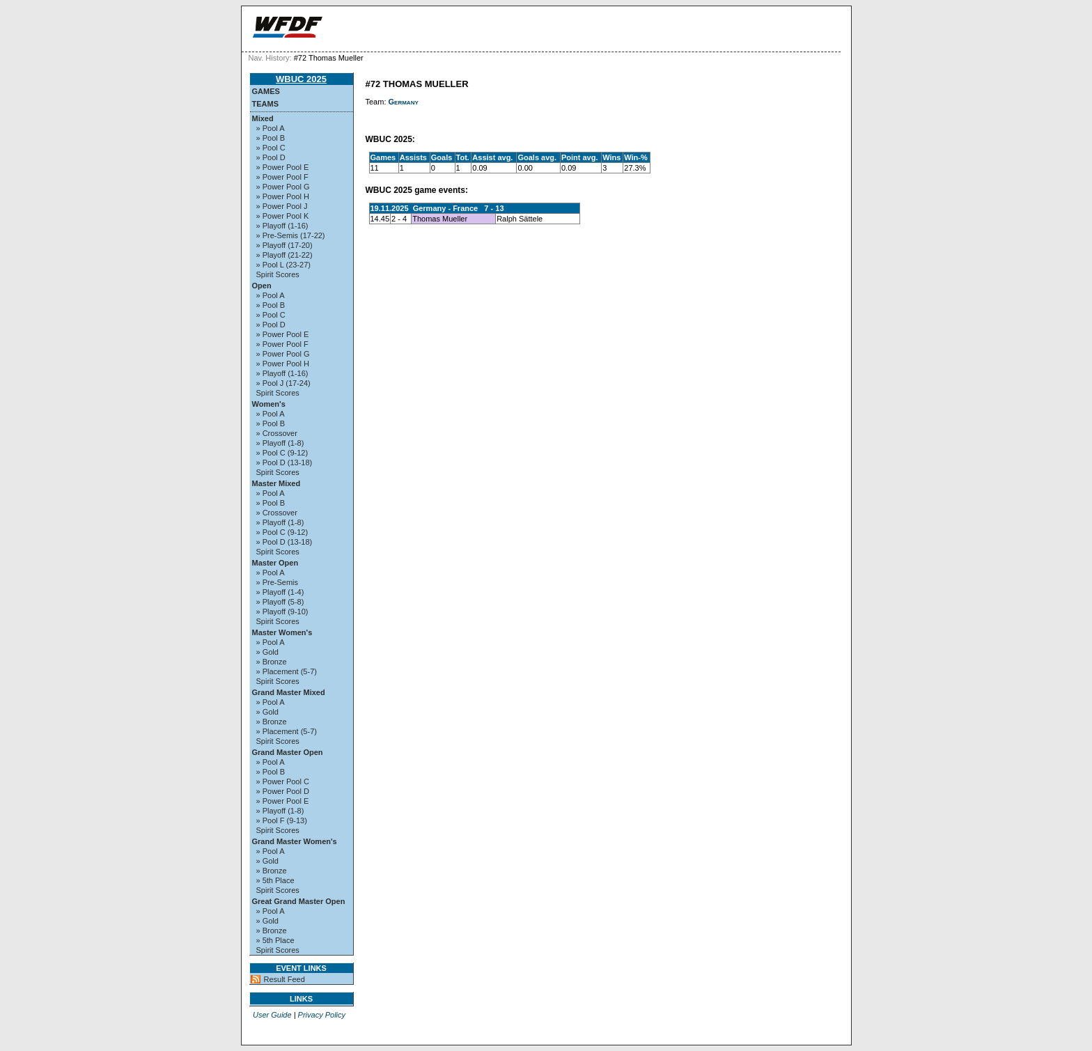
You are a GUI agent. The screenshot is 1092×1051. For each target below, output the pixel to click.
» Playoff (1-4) (280, 592)
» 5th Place (275, 880)
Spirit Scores (277, 274)
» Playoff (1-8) (280, 443)
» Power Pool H (282, 196)
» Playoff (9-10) (282, 611)
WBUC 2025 (301, 79)
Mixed (263, 118)
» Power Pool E (282, 167)
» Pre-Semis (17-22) (290, 235)
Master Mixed (276, 483)
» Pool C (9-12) (282, 453)
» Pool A (270, 128)
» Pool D (271, 157)
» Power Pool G (283, 186)
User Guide (272, 1015)
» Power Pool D (282, 791)
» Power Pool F (282, 177)
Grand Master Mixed (288, 692)
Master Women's (282, 632)
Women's (269, 404)
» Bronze (271, 661)
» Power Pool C (282, 781)
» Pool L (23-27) (283, 264)
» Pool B (271, 138)
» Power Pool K (282, 216)
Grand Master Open (287, 752)
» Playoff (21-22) (284, 255)
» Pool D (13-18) (284, 462)
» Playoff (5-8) (280, 602)
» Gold (267, 652)
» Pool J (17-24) (283, 383)
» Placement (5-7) (286, 671)
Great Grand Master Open (298, 901)
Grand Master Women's (294, 841)
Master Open (275, 563)
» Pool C (271, 147)
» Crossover (276, 433)
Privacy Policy (321, 1015)
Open (262, 285)
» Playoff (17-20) (284, 245)
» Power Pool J (282, 206)
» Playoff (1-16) (282, 225)
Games (266, 91)
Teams (265, 104)
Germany (404, 102)
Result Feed (284, 979)
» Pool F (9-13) (281, 820)
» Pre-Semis (277, 582)
